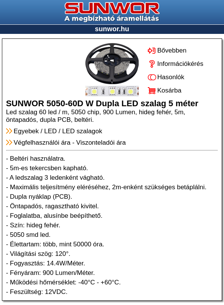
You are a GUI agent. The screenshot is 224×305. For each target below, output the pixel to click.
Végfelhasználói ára (42, 142)
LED (50, 131)
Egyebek (26, 131)
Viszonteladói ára (101, 142)
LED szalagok (82, 131)
